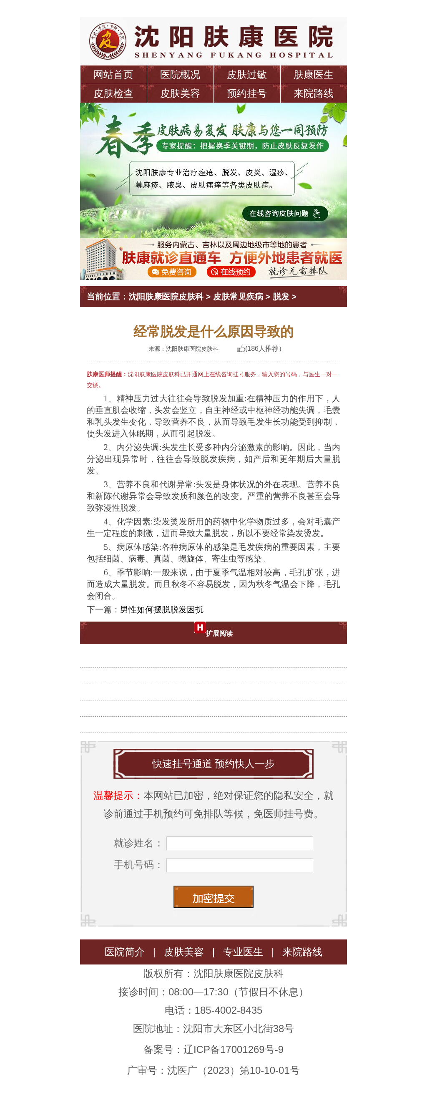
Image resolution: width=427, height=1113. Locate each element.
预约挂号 (247, 93)
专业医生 (243, 951)
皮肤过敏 (247, 74)
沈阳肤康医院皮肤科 (165, 296)
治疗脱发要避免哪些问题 (217, 687)
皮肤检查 (113, 93)
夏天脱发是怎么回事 (217, 655)
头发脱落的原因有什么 (217, 671)
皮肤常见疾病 (238, 296)
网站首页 (113, 74)
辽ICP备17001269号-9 (233, 1049)
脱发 (281, 296)
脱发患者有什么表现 (217, 720)
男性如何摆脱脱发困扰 (161, 609)
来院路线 (314, 93)
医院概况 (180, 74)
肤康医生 (314, 74)
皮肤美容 (180, 93)
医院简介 (125, 951)
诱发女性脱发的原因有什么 (217, 703)
